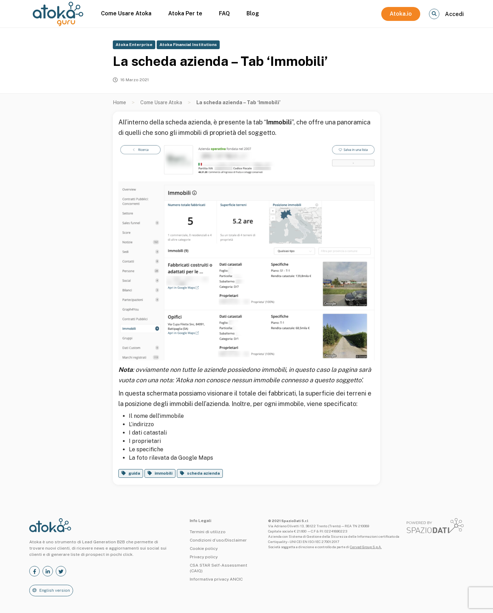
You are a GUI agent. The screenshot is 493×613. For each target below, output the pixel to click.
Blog (252, 13)
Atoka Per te (185, 13)
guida (134, 473)
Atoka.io (401, 13)
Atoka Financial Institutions (188, 44)
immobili (163, 473)
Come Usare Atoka (126, 13)
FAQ (224, 13)
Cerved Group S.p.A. (366, 547)
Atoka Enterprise (134, 44)
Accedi (454, 14)
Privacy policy (204, 556)
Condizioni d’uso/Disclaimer (218, 540)
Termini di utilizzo (208, 531)
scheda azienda (203, 473)
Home (119, 102)
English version (54, 590)
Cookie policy (204, 548)
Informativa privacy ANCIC (216, 579)
